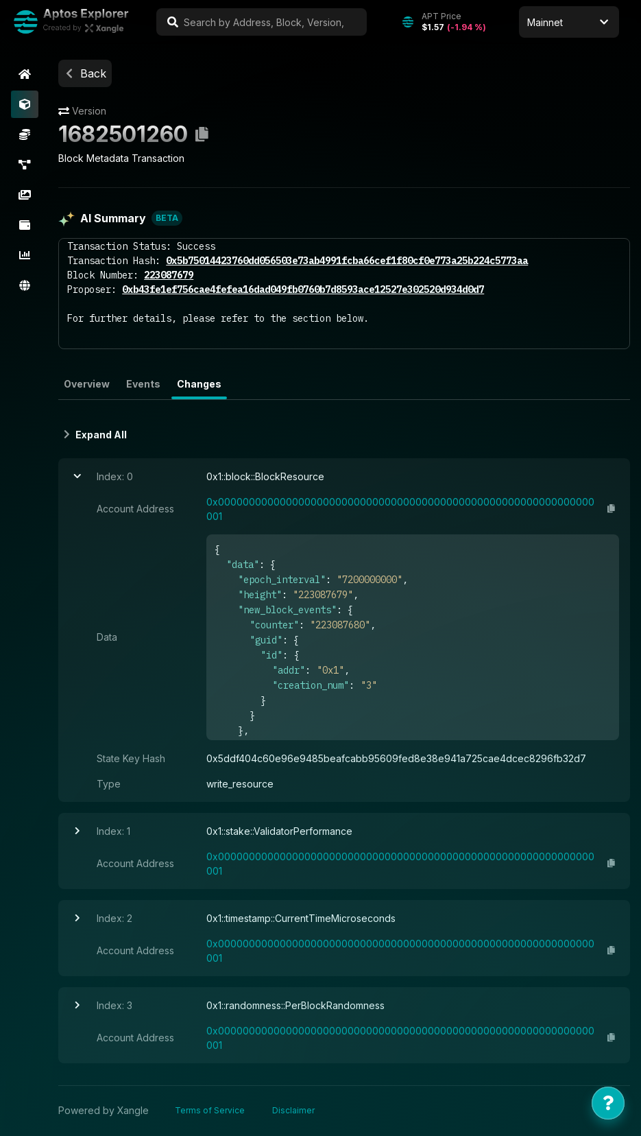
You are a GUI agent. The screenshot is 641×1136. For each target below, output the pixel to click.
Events (145, 384)
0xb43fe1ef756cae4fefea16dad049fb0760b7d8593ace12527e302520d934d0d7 (305, 290)
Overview (89, 384)
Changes (201, 384)
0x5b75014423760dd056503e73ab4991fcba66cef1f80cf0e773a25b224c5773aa (349, 261)
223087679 (170, 276)
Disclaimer (295, 1111)
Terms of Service (212, 1111)
